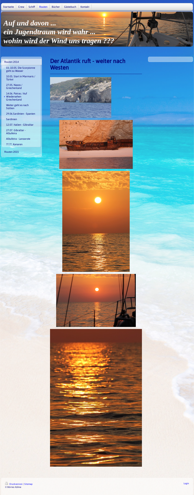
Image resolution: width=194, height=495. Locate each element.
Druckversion (14, 484)
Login (186, 483)
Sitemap (28, 484)
